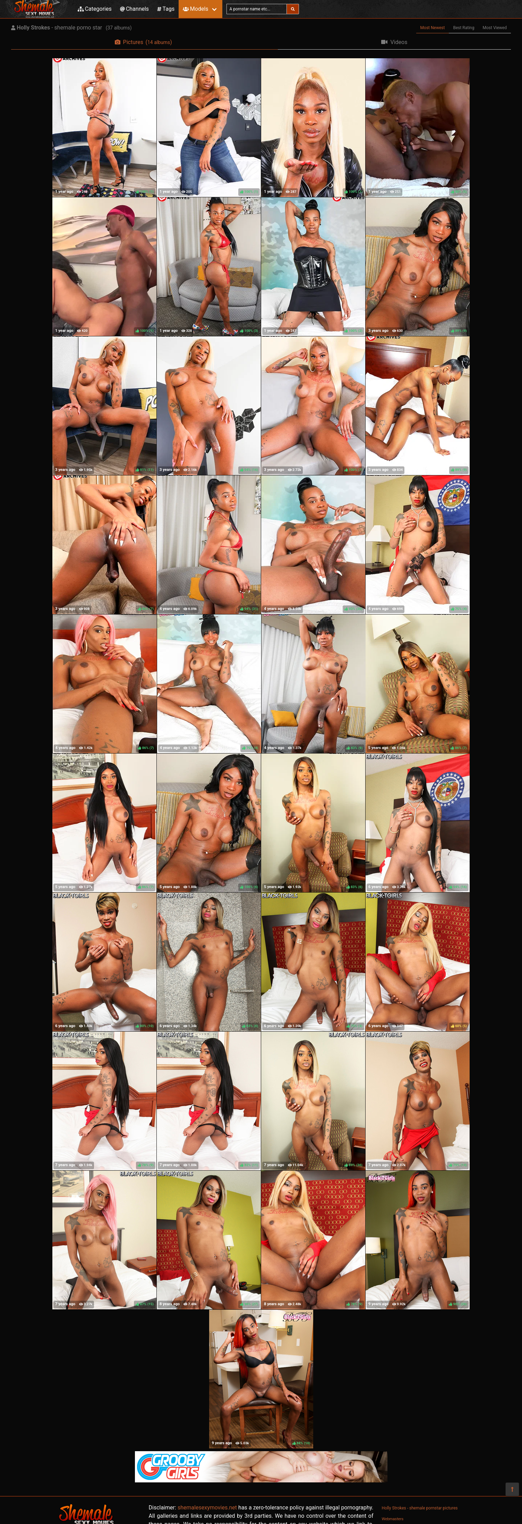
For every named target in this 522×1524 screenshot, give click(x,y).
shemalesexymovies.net (207, 1507)
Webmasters (393, 1519)
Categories (95, 9)
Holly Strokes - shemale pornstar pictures (420, 1508)
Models (195, 9)
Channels (134, 9)
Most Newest (432, 27)
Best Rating (463, 27)
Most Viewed (495, 27)
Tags (165, 9)
